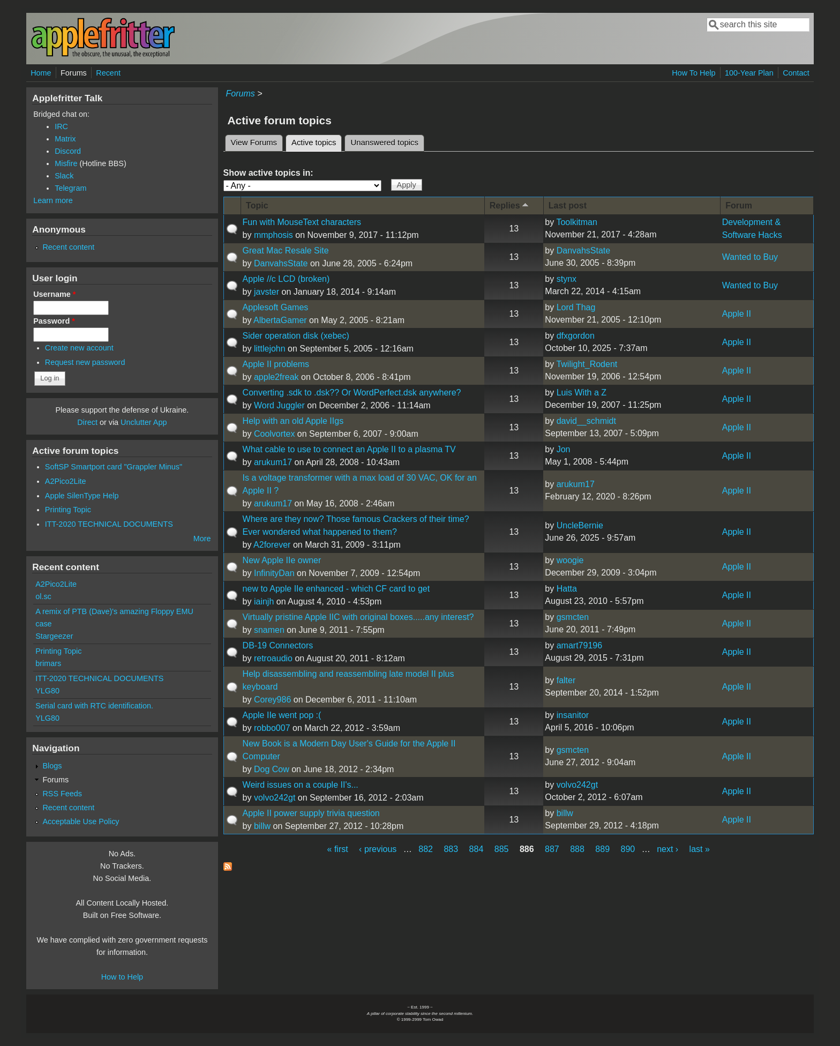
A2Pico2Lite (65, 481)
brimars (48, 663)
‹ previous (377, 849)
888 (577, 849)
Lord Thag (576, 307)
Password (54, 321)
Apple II (736, 313)
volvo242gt (274, 797)
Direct (87, 422)
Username (54, 294)
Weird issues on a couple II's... (300, 784)
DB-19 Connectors (278, 645)
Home (41, 73)
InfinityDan (274, 573)
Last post (568, 205)
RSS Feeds (62, 793)
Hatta (567, 588)
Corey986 (272, 699)
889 (602, 849)
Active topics (316, 141)
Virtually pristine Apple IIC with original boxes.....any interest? (358, 617)
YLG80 (47, 690)
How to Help (122, 977)
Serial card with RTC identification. (94, 705)
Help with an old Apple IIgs (293, 420)
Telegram (70, 188)
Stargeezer (54, 636)
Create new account (79, 347)
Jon (564, 449)
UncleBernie (580, 525)
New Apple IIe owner (282, 560)
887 (552, 849)
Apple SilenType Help (82, 495)
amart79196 (579, 645)
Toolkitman (576, 222)
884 (476, 849)
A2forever (271, 544)
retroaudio (273, 658)
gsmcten (573, 617)
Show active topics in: (268, 172)
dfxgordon (576, 335)
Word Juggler (279, 405)
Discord (68, 151)
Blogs (52, 765)
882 (425, 849)
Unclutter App (144, 422)
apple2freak (276, 377)
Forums (74, 73)
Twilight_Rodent (586, 364)
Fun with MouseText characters (302, 222)
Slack (64, 175)
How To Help (693, 73)
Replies (510, 205)
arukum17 (273, 462)
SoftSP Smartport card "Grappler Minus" (113, 466)
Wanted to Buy (750, 257)
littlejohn (270, 348)
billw (262, 826)
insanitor (573, 715)
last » (699, 849)
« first (337, 849)
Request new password (85, 362)
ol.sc (43, 596)
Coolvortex (274, 433)
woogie (570, 560)
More (202, 538)
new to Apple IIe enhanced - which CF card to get (336, 588)
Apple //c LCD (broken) (286, 278)
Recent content (68, 247)
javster (266, 291)
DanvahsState (281, 263)
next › (667, 849)
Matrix (65, 139)
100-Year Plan (749, 73)
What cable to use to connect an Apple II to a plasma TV (349, 449)
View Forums (254, 142)
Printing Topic (68, 509)
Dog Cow (271, 769)
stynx (566, 278)
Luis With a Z (581, 392)
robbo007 (272, 728)
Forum (738, 205)
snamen (269, 629)
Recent (108, 73)
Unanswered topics (384, 142)
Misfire (66, 163)
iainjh (264, 601)
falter (566, 680)
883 (451, 849)
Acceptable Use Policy (80, 821)
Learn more (53, 200)
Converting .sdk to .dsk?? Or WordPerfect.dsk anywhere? (352, 392)
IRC (61, 126)
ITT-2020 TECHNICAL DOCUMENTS (109, 524)
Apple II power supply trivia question (311, 813)
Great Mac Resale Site (286, 250)
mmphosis (273, 235)
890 (628, 849)
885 (501, 849)
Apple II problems (276, 364)
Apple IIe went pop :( (282, 715)
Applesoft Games (276, 307)
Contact (796, 73)
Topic (257, 205)
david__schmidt (586, 420)
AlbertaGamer (280, 320)
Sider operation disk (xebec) (296, 335)
